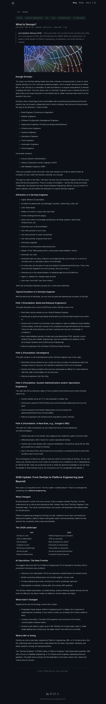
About (88, 3)
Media (81, 3)
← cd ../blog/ (22, 12)
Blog (75, 3)
